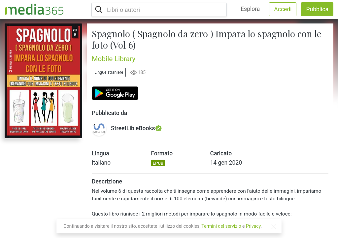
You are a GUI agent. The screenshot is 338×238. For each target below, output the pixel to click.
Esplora (250, 9)
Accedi (282, 9)
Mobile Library (113, 59)
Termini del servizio (221, 226)
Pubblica (317, 9)
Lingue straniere (108, 72)
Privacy (253, 226)
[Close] (274, 226)
